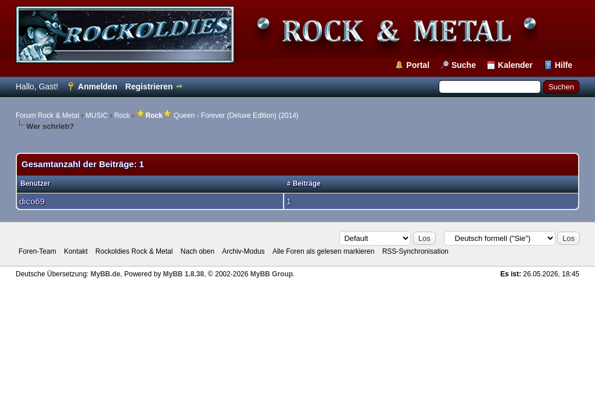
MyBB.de (105, 274)
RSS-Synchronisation (415, 251)
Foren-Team (37, 251)
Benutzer (35, 183)
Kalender (515, 65)
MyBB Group (271, 274)
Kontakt (76, 251)
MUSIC (96, 115)
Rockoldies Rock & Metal (134, 251)
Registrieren (149, 86)
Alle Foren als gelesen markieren (323, 251)
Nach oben (197, 251)
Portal (417, 65)
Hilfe (563, 65)
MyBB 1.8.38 (183, 274)
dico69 (32, 201)
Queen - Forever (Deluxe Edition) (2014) (217, 115)
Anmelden (97, 86)
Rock (122, 115)
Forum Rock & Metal (47, 115)
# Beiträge (304, 183)
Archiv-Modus (243, 251)
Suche (463, 65)
